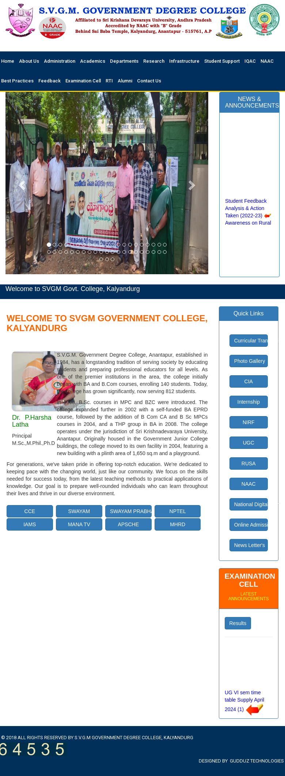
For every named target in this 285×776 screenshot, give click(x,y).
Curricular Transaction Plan (251, 341)
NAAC (267, 61)
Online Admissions (251, 525)
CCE (29, 511)
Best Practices (17, 81)
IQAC (250, 61)
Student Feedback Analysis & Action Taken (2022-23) (246, 212)
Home (7, 61)
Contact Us (149, 81)
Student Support (222, 61)
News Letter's (249, 545)
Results (238, 623)
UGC (248, 443)
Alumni (125, 81)
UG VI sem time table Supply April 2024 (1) (244, 705)
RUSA (249, 463)
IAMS (29, 524)
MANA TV (79, 524)
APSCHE (128, 524)
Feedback (49, 81)
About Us (29, 61)
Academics (92, 61)
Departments (124, 61)
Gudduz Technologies (257, 761)
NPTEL (178, 511)
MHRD (177, 524)
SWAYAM (79, 511)
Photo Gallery (249, 361)
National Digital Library (251, 504)
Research (153, 61)
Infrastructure (184, 61)
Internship (249, 402)
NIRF (249, 422)
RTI (109, 81)
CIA (248, 381)
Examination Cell (83, 81)
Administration (59, 61)
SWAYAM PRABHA (131, 511)
